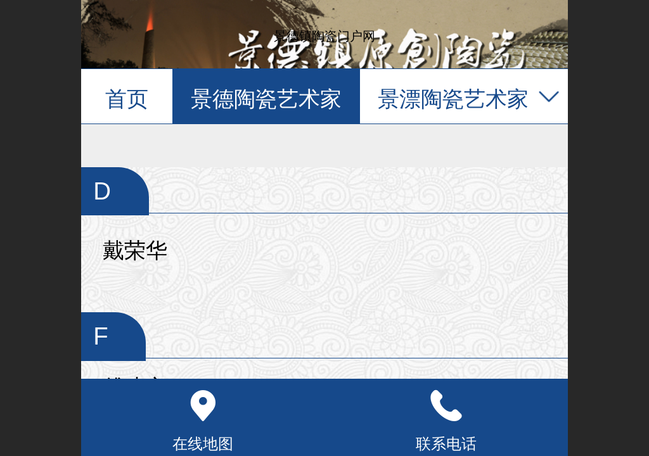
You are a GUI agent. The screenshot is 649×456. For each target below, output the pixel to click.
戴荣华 (135, 250)
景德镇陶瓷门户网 (324, 36)
